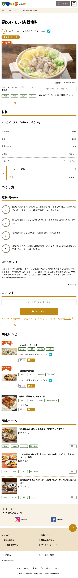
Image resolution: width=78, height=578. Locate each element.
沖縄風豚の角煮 (27, 371)
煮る (31, 374)
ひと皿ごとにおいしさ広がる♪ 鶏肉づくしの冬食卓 (42, 429)
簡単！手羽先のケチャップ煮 (32, 396)
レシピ (6, 535)
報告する (73, 285)
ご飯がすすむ (41, 374)
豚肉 (22, 374)
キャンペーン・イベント (51, 545)
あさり (22, 349)
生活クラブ (38, 568)
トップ (4, 10)
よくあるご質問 (47, 555)
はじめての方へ (47, 540)
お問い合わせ (8, 560)
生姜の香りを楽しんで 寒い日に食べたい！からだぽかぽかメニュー (48, 481)
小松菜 (31, 349)
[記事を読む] (23, 432)
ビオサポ (40, 349)
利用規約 (7, 555)
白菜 (50, 349)
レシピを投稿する (10, 545)
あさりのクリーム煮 (29, 345)
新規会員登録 (8, 540)
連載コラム (45, 535)
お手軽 (41, 400)
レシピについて (14, 10)
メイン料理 (51, 374)
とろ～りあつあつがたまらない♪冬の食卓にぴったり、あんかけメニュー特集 (47, 455)
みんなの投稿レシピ (52, 400)
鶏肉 (31, 400)
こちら (69, 319)
